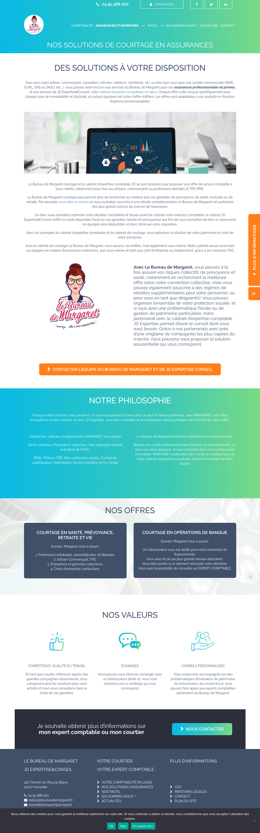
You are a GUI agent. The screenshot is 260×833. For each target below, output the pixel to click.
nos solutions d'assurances (127, 787)
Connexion (162, 4)
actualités (111, 801)
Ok (111, 826)
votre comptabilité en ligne (127, 782)
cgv (178, 787)
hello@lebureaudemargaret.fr (48, 800)
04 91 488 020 (112, 4)
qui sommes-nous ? (118, 796)
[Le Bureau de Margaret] (34, 24)
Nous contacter (205, 728)
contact (182, 796)
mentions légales (191, 791)
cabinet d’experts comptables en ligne (128, 92)
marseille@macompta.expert (48, 804)
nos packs (111, 791)
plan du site (186, 801)
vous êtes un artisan (74, 202)
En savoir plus (143, 826)
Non (123, 826)
